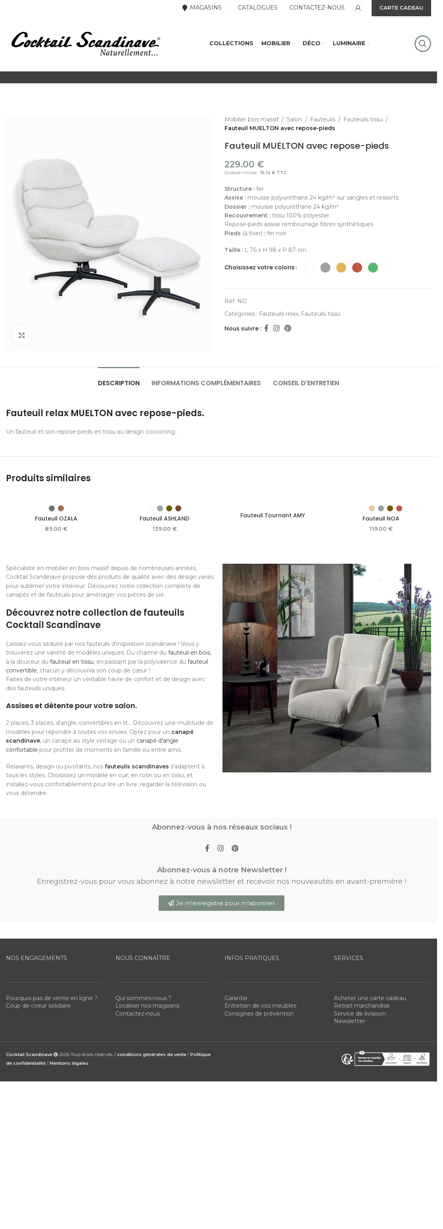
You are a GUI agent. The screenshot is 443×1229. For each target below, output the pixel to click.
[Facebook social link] (266, 328)
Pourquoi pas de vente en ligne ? (52, 998)
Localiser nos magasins (147, 1005)
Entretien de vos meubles (260, 1005)
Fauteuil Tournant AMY (272, 515)
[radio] (310, 268)
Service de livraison (360, 1013)
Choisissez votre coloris (259, 267)
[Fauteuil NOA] (381, 497)
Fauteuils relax (278, 313)
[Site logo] (85, 43)
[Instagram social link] (276, 328)
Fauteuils (322, 119)
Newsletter (349, 1021)
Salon (294, 119)
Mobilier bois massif (251, 119)
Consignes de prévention (259, 1013)
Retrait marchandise (362, 1005)
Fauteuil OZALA (56, 518)
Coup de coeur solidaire (38, 1005)
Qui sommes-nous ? (143, 998)
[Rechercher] (422, 44)
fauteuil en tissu (72, 661)
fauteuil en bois (189, 652)
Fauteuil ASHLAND (164, 518)
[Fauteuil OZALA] (56, 497)
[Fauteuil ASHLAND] (164, 497)
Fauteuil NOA (380, 518)
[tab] (119, 379)
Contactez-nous (137, 1013)
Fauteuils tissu (363, 119)
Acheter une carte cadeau (370, 998)
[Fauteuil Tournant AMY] (272, 500)
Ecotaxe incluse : (255, 172)
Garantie (235, 998)
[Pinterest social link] (287, 328)
